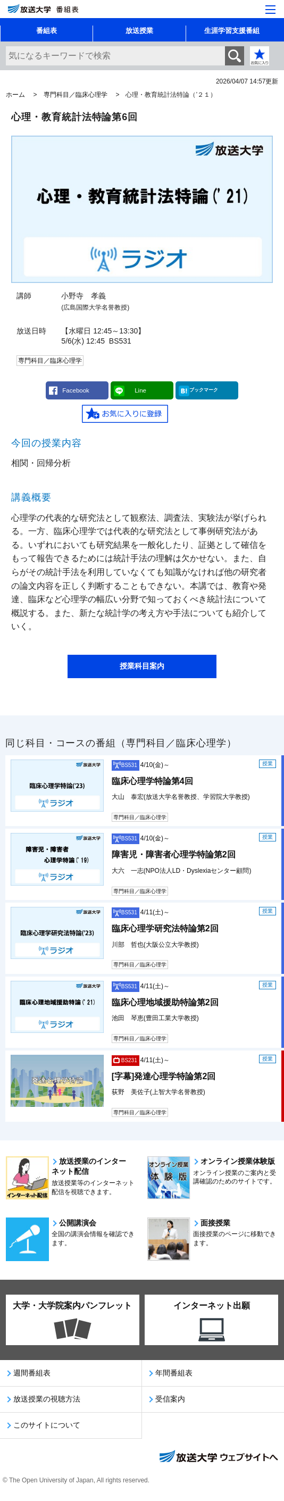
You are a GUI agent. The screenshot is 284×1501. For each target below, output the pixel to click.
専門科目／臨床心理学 (75, 94)
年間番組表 (174, 1373)
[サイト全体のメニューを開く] (270, 10)
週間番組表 (32, 1373)
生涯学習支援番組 (232, 31)
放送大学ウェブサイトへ (218, 1457)
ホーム (15, 94)
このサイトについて (46, 1425)
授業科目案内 (142, 666)
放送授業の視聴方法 (46, 1399)
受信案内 (170, 1399)
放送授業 (139, 31)
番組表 (46, 31)
